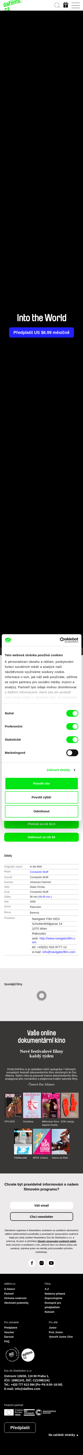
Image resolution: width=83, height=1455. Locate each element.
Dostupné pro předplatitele (53, 1305)
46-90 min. (45, 896)
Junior (53, 1327)
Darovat (9, 1336)
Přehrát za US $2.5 (41, 824)
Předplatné (10, 1327)
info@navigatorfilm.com (58, 952)
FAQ (6, 1341)
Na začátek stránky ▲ (64, 1435)
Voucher (9, 1332)
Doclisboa (28, 1121)
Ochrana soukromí (15, 1298)
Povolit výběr (41, 797)
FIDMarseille (20, 1157)
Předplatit (20, 1427)
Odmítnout (42, 811)
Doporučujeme (53, 1298)
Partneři (9, 1293)
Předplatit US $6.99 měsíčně (41, 332)
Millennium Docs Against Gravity (50, 1123)
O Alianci (9, 1289)
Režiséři (49, 1312)
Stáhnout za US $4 (41, 837)
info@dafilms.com (27, 1389)
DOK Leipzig (67, 1121)
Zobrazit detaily (58, 770)
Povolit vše (41, 783)
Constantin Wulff (39, 871)
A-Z (47, 1289)
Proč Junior (56, 1332)
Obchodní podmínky (16, 1302)
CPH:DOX (9, 1121)
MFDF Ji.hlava (40, 1157)
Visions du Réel (60, 1157)
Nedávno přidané (55, 1293)
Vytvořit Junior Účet (61, 1336)
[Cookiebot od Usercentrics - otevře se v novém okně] (59, 640)
